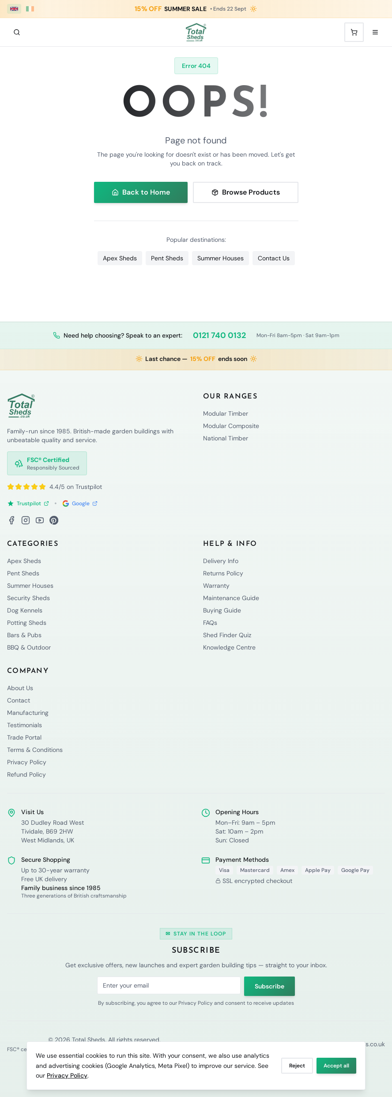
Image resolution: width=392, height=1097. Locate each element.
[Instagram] (25, 520)
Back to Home (141, 192)
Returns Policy (223, 573)
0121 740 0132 (219, 335)
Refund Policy (26, 774)
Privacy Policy (67, 1075)
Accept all (336, 1065)
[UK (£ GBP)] (14, 9)
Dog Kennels (24, 610)
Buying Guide (222, 610)
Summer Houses (220, 258)
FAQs (210, 623)
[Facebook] (11, 520)
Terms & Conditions (35, 750)
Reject (297, 1065)
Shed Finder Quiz (227, 635)
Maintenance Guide (231, 598)
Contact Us (274, 258)
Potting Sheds (26, 623)
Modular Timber (225, 413)
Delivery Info (220, 561)
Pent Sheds (167, 258)
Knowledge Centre (229, 647)
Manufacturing (28, 713)
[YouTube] (39, 520)
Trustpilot (28, 503)
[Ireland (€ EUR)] (30, 9)
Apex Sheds (120, 258)
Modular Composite (231, 426)
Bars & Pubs (24, 635)
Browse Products (245, 192)
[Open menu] (375, 32)
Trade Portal (24, 737)
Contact (18, 700)
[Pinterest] (53, 520)
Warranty (216, 586)
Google (80, 503)
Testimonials (24, 725)
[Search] (16, 32)
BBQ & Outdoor (29, 647)
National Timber (225, 438)
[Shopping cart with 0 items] (354, 32)
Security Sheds (28, 598)
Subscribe (269, 986)
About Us (20, 688)
